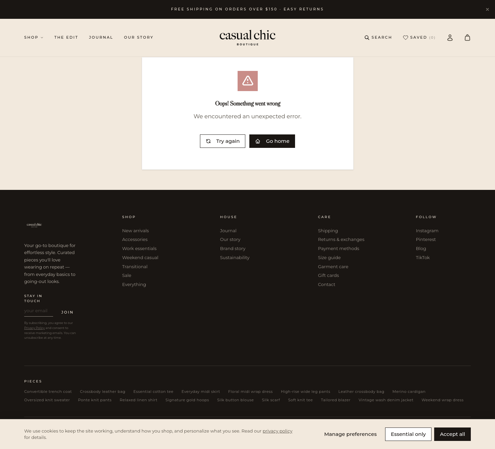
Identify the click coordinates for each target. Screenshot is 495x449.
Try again (223, 141)
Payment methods (338, 248)
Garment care (333, 266)
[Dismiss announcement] (487, 9)
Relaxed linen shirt (138, 400)
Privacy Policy (34, 328)
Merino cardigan (409, 391)
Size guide (329, 257)
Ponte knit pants (95, 400)
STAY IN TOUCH (33, 298)
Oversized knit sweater (47, 400)
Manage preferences (350, 434)
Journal (228, 230)
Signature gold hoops (187, 400)
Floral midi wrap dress (250, 391)
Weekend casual (140, 257)
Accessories (135, 239)
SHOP (34, 37)
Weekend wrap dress (442, 400)
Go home (272, 141)
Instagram (427, 230)
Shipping (328, 230)
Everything (134, 284)
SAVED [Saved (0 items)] (419, 37)
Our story (230, 239)
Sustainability (235, 257)
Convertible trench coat (48, 391)
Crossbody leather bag (102, 391)
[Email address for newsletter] (38, 312)
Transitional (135, 266)
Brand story (233, 248)
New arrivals (135, 230)
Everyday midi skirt (200, 391)
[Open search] (378, 37)
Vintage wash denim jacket (386, 400)
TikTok (423, 257)
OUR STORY (139, 37)
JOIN (67, 312)
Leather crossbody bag (361, 391)
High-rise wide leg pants (305, 391)
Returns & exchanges (341, 239)
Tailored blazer (335, 400)
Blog (421, 248)
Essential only (408, 434)
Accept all (452, 434)
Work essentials (139, 248)
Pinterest (426, 239)
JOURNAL (101, 37)
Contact (326, 284)
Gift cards (328, 275)
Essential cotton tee (153, 391)
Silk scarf (271, 400)
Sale (126, 275)
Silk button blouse (235, 400)
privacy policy (277, 431)
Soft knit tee (300, 400)
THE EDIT (66, 37)
